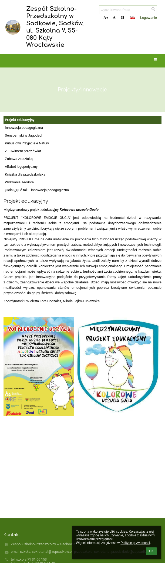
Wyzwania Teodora (19, 182)
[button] (133, 17)
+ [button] (105, 18)
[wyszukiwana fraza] (128, 9)
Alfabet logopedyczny (21, 167)
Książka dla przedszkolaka (25, 174)
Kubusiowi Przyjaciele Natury (27, 143)
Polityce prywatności (135, 543)
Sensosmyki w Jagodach (24, 135)
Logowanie (148, 18)
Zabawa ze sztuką (19, 159)
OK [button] (151, 551)
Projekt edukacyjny (20, 120)
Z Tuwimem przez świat (23, 151)
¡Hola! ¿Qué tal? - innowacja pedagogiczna (37, 190)
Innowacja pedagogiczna (24, 128)
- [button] (115, 18)
